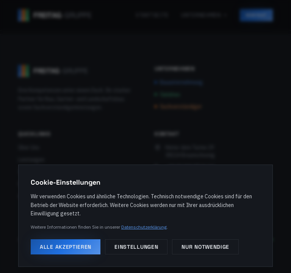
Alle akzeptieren (65, 246)
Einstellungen (136, 246)
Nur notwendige (205, 246)
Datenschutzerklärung (144, 227)
